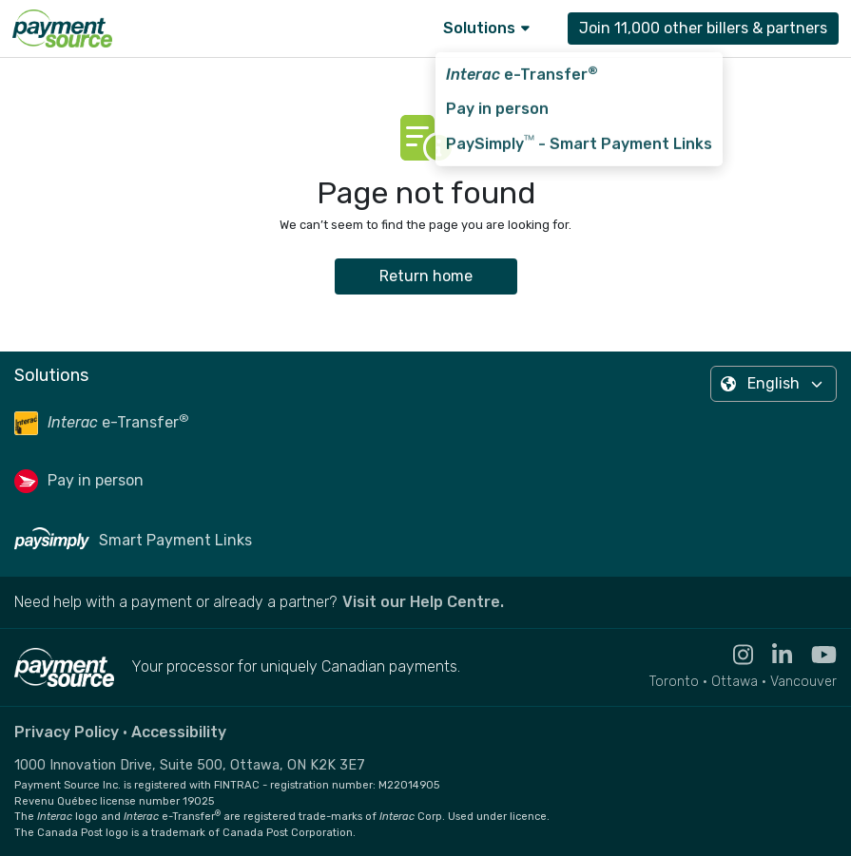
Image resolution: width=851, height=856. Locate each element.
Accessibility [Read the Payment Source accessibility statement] (178, 732)
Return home (426, 276)
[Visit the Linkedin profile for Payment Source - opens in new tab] (772, 655)
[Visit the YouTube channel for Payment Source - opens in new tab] (814, 655)
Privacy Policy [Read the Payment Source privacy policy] (66, 732)
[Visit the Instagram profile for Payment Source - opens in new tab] (733, 655)
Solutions (487, 28)
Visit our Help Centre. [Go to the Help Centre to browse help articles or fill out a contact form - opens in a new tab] (423, 602)
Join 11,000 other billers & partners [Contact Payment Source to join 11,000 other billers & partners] (703, 28)
